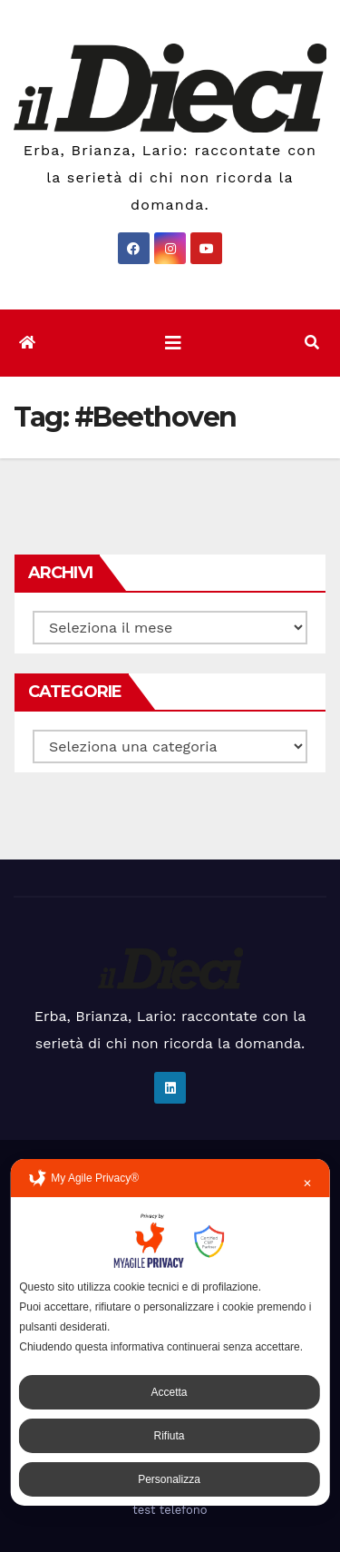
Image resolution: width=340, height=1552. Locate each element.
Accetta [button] (169, 1392)
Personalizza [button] (169, 1479)
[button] (312, 342)
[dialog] (170, 1332)
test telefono (169, 1510)
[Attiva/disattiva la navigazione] (173, 343)
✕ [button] (307, 1183)
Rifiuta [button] (168, 1435)
